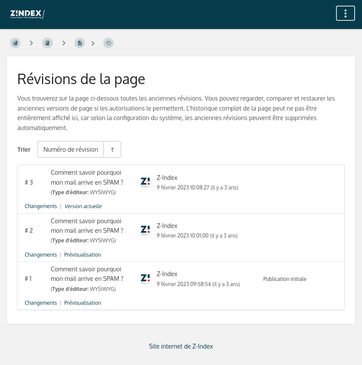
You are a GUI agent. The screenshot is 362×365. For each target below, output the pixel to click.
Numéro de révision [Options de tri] (70, 149)
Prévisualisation (82, 254)
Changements (41, 206)
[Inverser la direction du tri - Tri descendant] (112, 149)
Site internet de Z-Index (181, 346)
